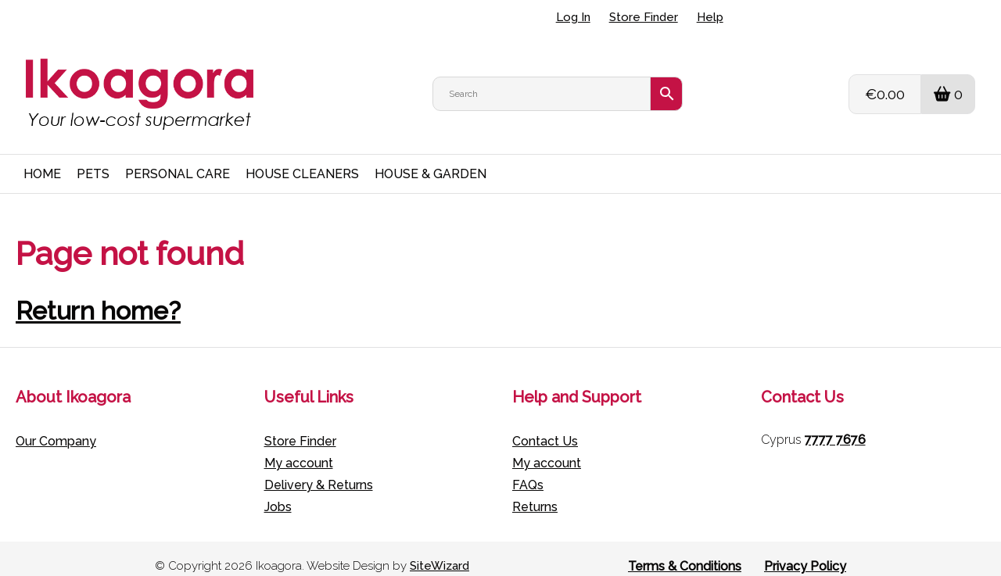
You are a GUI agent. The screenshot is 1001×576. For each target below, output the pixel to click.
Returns (535, 491)
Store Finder (643, 17)
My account (298, 447)
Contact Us (545, 425)
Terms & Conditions (684, 550)
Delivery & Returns (318, 469)
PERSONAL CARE (177, 158)
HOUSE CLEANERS (302, 158)
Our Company (56, 425)
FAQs (528, 469)
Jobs (278, 491)
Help (710, 17)
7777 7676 (835, 424)
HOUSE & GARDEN (430, 158)
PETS (93, 158)
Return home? (98, 295)
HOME (42, 158)
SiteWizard (439, 551)
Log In (573, 17)
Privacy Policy (805, 550)
